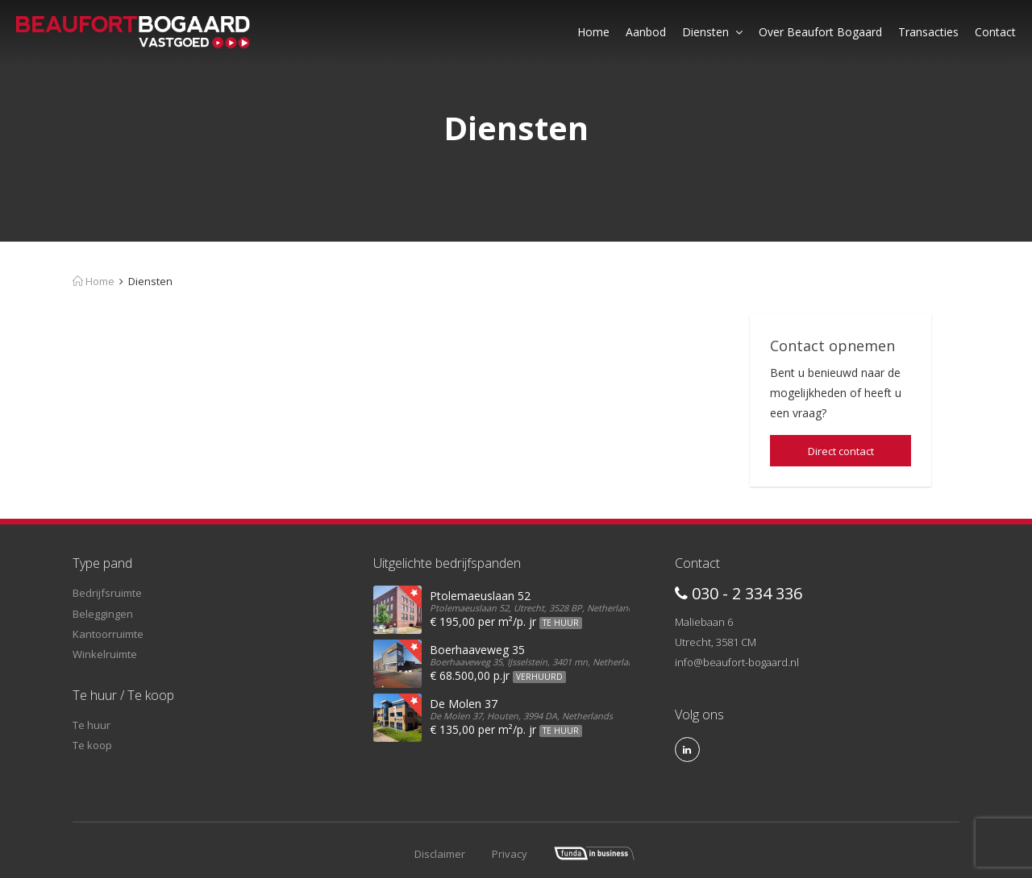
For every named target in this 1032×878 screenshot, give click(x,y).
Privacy (509, 854)
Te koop (92, 745)
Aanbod (646, 31)
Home (593, 31)
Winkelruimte (105, 654)
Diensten (712, 31)
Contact (995, 31)
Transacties (928, 31)
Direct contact (841, 451)
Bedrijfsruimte (107, 593)
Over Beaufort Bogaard (820, 31)
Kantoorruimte (108, 634)
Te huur (91, 725)
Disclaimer (439, 854)
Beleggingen (103, 614)
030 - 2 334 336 (738, 593)
